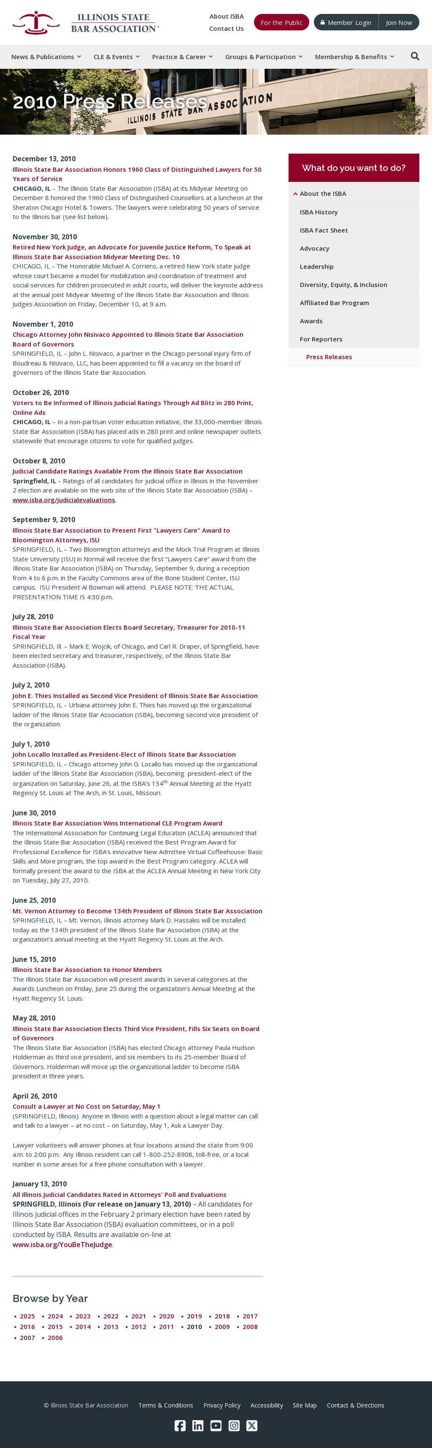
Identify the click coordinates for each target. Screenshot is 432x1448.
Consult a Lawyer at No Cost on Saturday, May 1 (87, 1106)
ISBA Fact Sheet (324, 230)
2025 (27, 1316)
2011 (166, 1326)
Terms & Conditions (165, 1405)
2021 (138, 1316)
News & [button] (46, 56)
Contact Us (226, 28)
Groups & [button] (263, 56)
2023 (83, 1316)
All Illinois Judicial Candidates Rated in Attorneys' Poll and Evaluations (120, 1194)
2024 (55, 1316)
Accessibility (267, 1405)
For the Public (281, 22)
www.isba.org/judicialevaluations (64, 499)
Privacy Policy (221, 1405)
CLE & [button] (116, 56)
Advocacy (314, 248)
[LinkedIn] (198, 1425)
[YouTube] (216, 1425)
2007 (27, 1337)
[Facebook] (180, 1425)
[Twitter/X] (252, 1425)
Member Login (346, 22)
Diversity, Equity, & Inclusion (343, 284)
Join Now (399, 22)
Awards (311, 321)
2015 (55, 1326)
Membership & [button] (354, 56)
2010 (194, 1326)
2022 (111, 1316)
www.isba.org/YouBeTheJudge (62, 1244)
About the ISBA (323, 193)
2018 (222, 1316)
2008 (250, 1326)
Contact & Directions (355, 1405)
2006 (55, 1337)
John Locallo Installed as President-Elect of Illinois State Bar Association (124, 754)
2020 (166, 1316)
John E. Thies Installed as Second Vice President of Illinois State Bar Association (135, 695)
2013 (111, 1326)
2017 (250, 1316)
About (227, 16)
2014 (83, 1326)
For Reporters (321, 339)
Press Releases (329, 356)
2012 (138, 1326)
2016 (27, 1326)
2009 (222, 1326)
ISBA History (319, 212)
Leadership (317, 266)
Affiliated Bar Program (334, 302)
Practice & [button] (182, 56)
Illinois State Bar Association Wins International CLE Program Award (117, 823)
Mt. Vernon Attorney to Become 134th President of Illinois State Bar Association (137, 911)
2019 (194, 1316)
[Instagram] (234, 1425)
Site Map (305, 1405)
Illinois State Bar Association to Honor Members (87, 969)
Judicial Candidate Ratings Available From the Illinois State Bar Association (128, 471)
